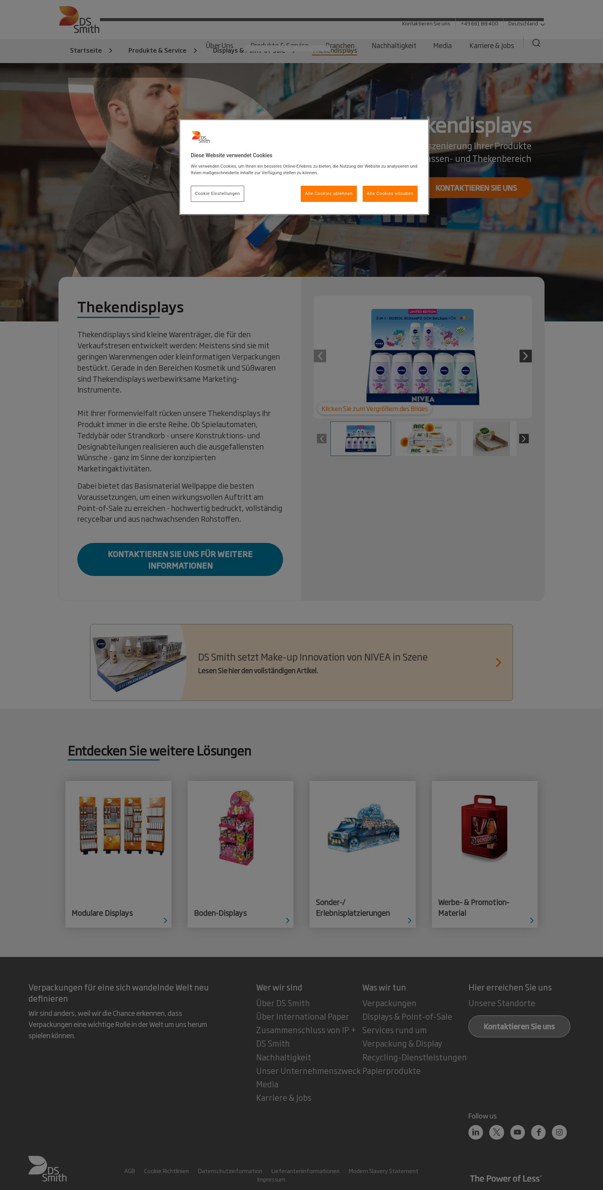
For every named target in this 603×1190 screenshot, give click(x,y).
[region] (304, 167)
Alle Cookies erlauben (390, 193)
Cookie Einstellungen (217, 193)
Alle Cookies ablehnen (329, 193)
